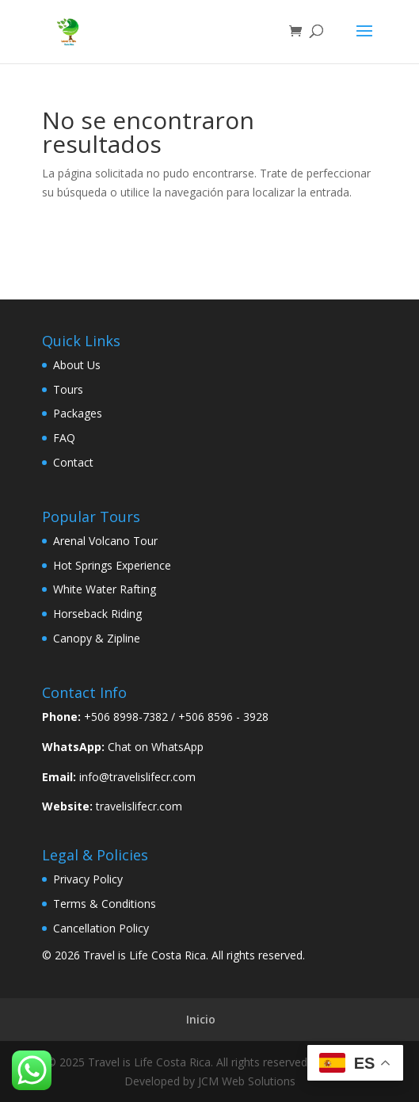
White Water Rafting (104, 589)
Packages (77, 413)
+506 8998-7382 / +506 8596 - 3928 (176, 716)
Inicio (200, 1019)
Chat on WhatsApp (156, 746)
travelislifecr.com (139, 806)
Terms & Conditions (104, 903)
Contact (73, 462)
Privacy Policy (88, 879)
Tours (68, 389)
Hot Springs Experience (112, 565)
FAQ (64, 437)
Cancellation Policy (101, 928)
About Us (77, 364)
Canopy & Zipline (96, 638)
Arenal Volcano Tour (105, 540)
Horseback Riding (97, 613)
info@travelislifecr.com (137, 776)
